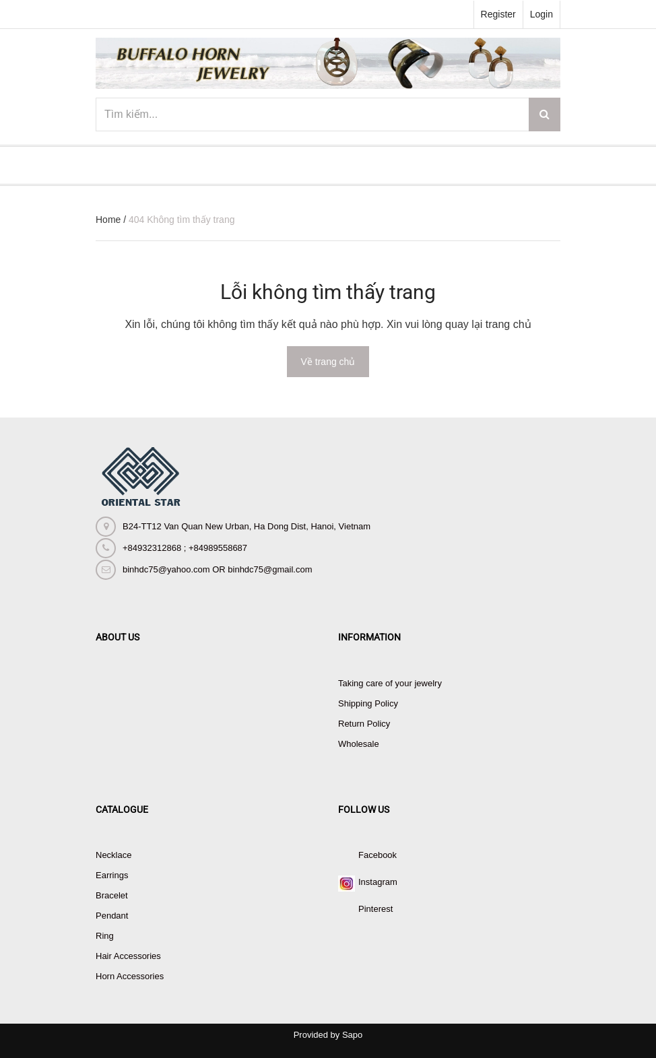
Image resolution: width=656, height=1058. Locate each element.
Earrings (112, 875)
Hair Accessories (128, 956)
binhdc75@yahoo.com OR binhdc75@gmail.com (217, 569)
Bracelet (112, 895)
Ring (105, 936)
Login (541, 14)
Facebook (377, 855)
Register (498, 14)
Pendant (112, 916)
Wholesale (358, 744)
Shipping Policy (368, 703)
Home (108, 219)
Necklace (113, 855)
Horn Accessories (130, 976)
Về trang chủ (328, 361)
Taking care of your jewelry (390, 683)
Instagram (377, 882)
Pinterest (375, 909)
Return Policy (364, 724)
